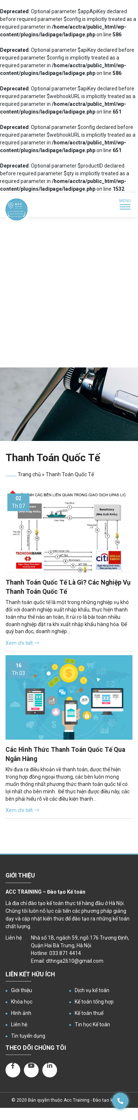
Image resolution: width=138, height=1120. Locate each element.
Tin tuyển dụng (28, 1036)
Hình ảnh (21, 1013)
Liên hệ (19, 1024)
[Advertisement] (69, 295)
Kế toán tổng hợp (94, 1002)
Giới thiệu (21, 990)
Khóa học (21, 1002)
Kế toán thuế (89, 1013)
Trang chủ (29, 474)
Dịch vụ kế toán (92, 990)
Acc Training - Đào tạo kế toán (95, 1100)
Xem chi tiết (22, 643)
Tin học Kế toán (92, 1024)
